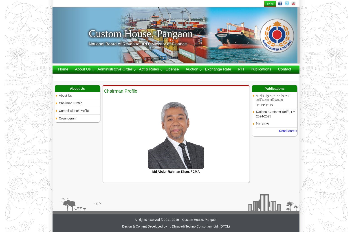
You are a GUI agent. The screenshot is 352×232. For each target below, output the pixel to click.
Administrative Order (114, 69)
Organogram (68, 118)
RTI (241, 69)
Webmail (65, 77)
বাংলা (270, 4)
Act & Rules (149, 69)
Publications (261, 69)
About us (83, 69)
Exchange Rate (218, 69)
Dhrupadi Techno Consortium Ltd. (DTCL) (201, 226)
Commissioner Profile (74, 111)
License (172, 69)
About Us (65, 95)
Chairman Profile (70, 103)
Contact (284, 69)
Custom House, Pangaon (141, 33)
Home (63, 69)
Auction (192, 69)
